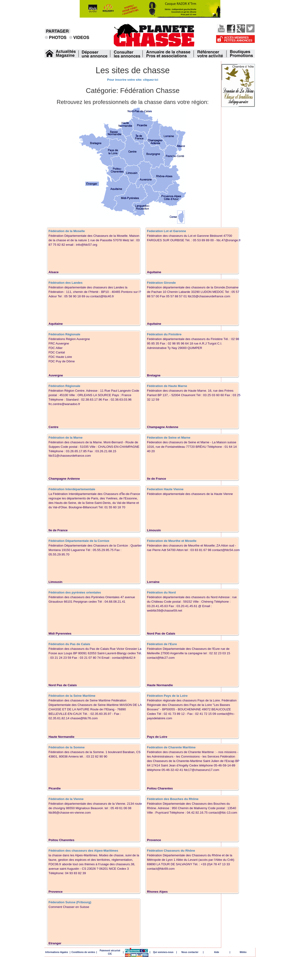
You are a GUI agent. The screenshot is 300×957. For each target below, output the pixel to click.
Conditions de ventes (83, 952)
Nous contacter (190, 952)
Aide (216, 952)
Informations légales (56, 952)
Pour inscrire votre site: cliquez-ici (132, 79)
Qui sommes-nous (163, 952)
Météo (243, 952)
